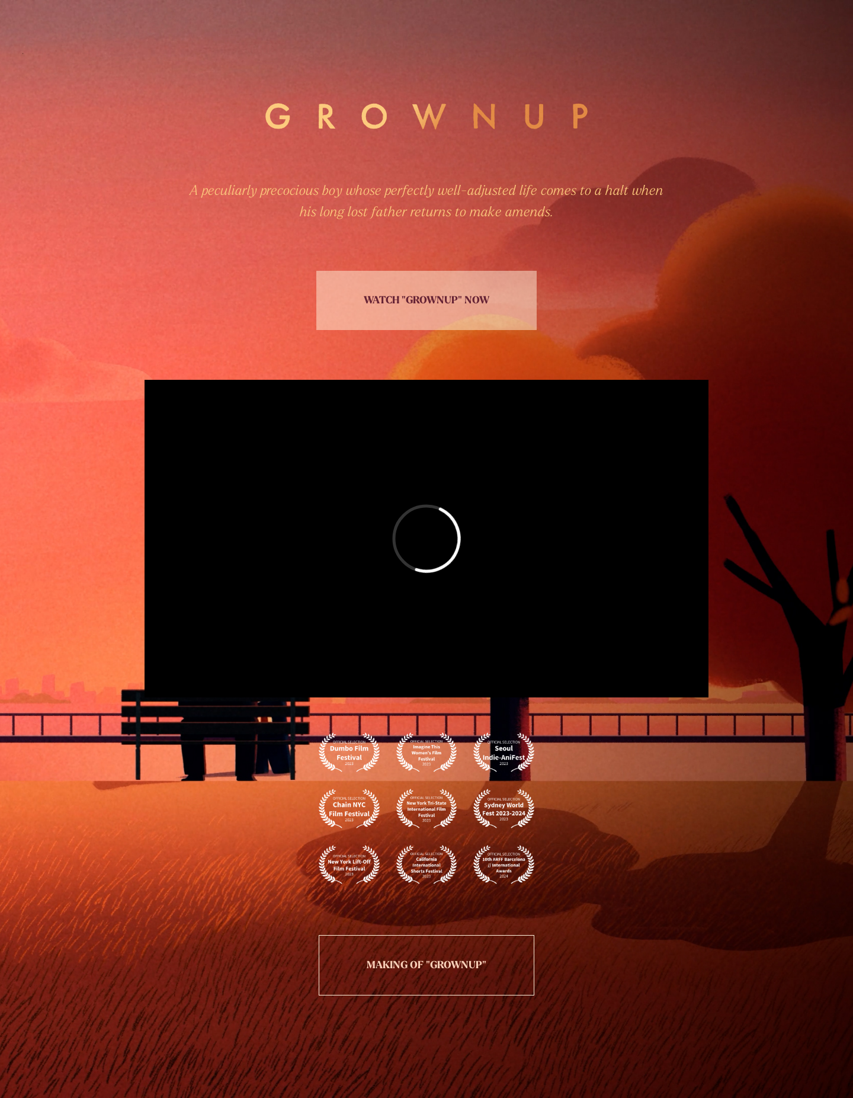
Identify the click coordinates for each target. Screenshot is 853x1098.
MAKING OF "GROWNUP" (426, 965)
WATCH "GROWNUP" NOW (426, 300)
